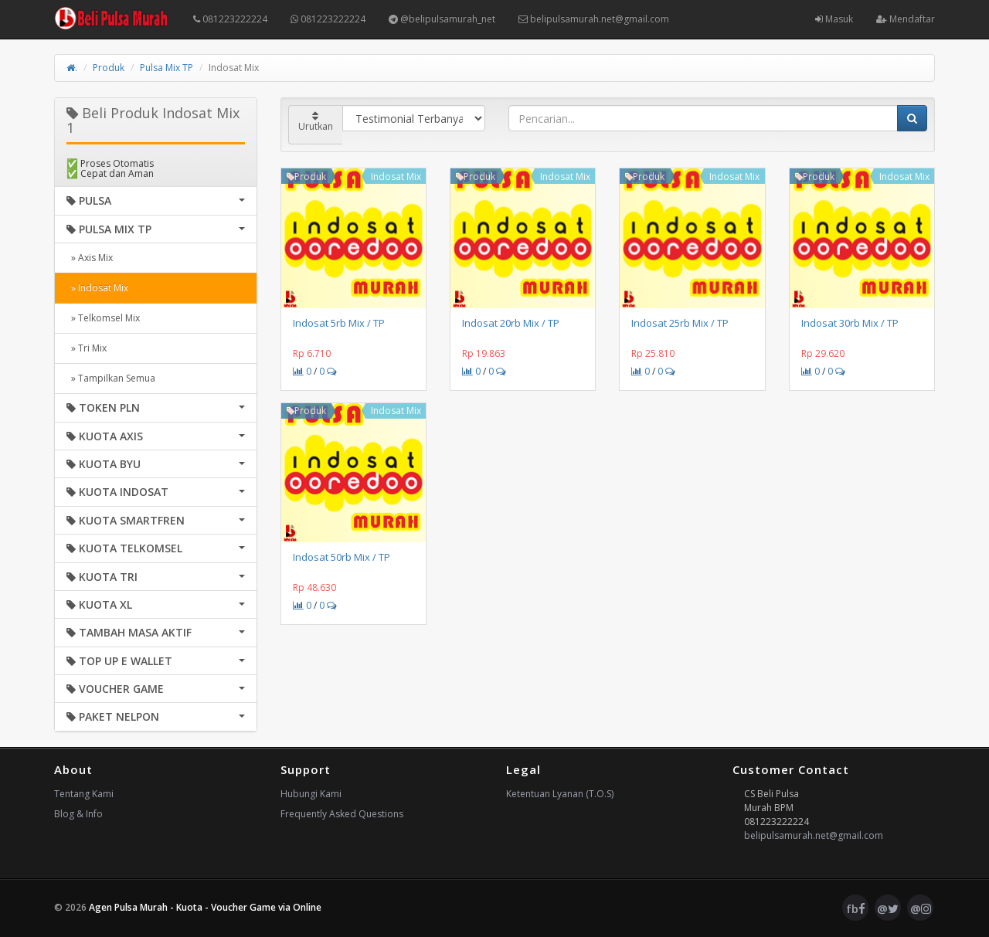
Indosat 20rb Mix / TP (510, 323)
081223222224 (230, 18)
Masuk (834, 18)
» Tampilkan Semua (110, 378)
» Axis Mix (89, 257)
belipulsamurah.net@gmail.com (593, 18)
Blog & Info (78, 813)
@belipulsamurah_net (442, 18)
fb (855, 908)
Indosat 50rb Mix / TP (341, 557)
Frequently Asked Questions (341, 813)
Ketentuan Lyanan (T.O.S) (559, 793)
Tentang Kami (84, 793)
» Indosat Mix (97, 287)
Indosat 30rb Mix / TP (850, 323)
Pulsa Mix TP (166, 67)
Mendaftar (905, 18)
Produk (108, 67)
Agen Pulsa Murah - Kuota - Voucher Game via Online (205, 907)
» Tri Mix (86, 348)
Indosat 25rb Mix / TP (680, 323)
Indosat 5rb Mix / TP (339, 323)
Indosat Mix (396, 176)
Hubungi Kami (311, 793)
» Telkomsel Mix (103, 317)
